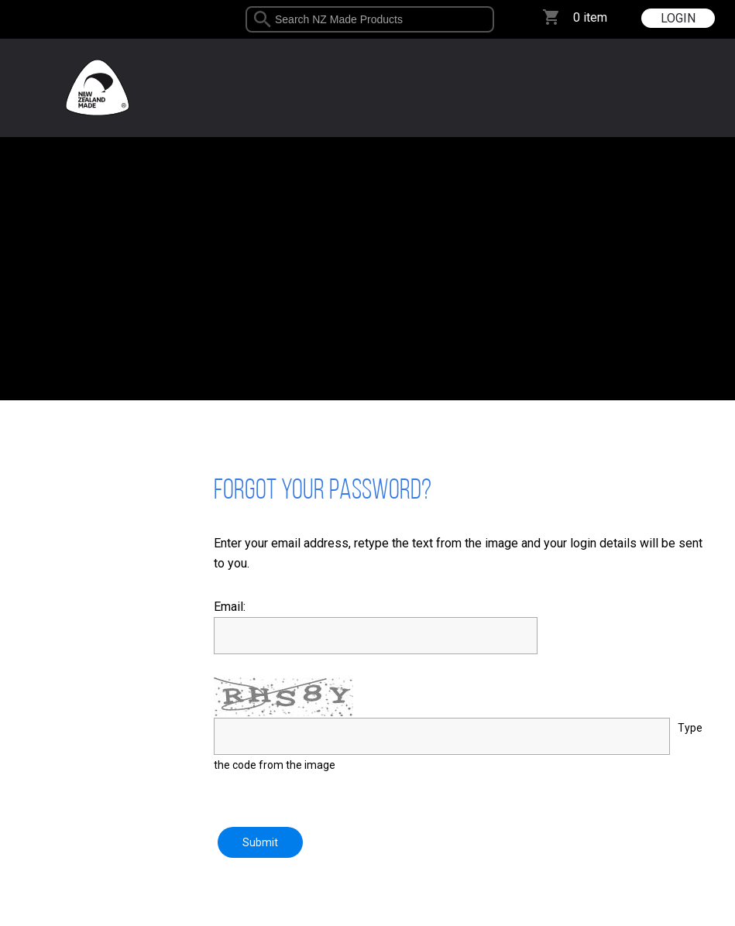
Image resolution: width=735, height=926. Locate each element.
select (488, 19)
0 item (590, 17)
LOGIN (678, 18)
